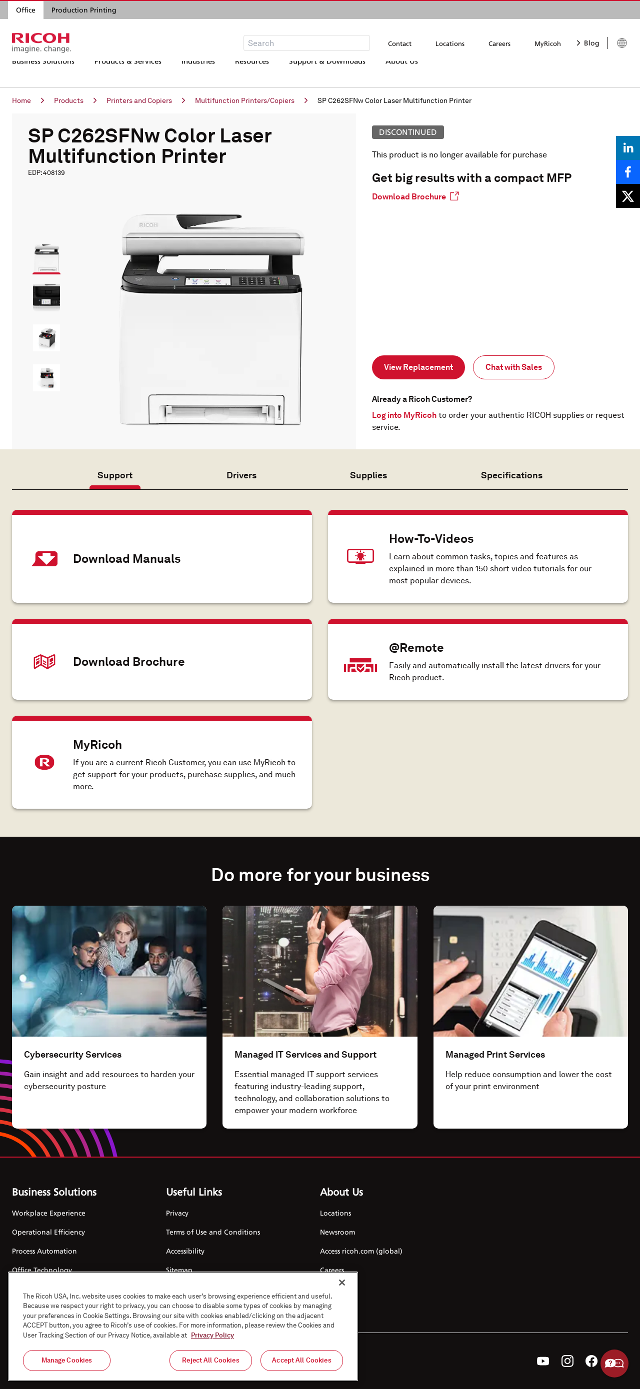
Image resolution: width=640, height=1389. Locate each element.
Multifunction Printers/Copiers (251, 100)
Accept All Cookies (301, 1360)
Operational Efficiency (48, 1232)
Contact (400, 43)
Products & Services (128, 72)
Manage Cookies (67, 1360)
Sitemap (179, 1270)
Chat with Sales (514, 367)
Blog (588, 42)
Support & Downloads (327, 72)
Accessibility (185, 1251)
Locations (450, 43)
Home (28, 100)
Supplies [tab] (368, 475)
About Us (402, 72)
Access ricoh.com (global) (361, 1251)
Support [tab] (115, 475)
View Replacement (418, 367)
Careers (499, 43)
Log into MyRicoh (404, 415)
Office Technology (42, 1270)
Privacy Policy (212, 1335)
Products (75, 100)
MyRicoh (547, 43)
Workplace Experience (49, 1213)
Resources (252, 72)
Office (26, 9)
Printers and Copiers (145, 100)
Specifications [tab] (511, 475)
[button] (42, 253)
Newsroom (337, 1232)
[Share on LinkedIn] (628, 148)
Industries (198, 72)
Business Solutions (43, 72)
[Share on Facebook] (628, 172)
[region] (183, 1326)
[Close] (342, 1283)
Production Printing (84, 9)
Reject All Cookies (210, 1360)
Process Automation (44, 1251)
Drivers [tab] (241, 475)
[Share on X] (628, 196)
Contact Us (337, 1289)
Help (614, 1364)
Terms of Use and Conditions (213, 1232)
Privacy (177, 1213)
